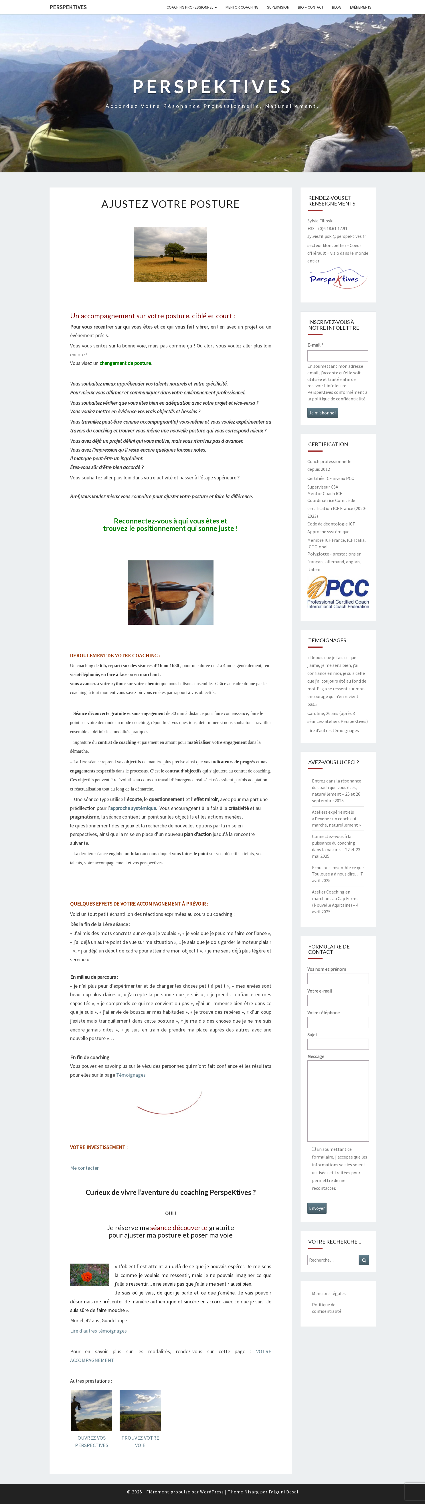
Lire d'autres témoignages (333, 730)
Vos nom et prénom (338, 973)
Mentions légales (329, 1293)
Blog (336, 7)
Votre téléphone (338, 1017)
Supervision (278, 7)
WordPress (212, 1492)
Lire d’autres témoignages (98, 1330)
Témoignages (131, 1075)
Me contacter (84, 1168)
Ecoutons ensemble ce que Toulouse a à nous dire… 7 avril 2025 (338, 874)
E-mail (315, 345)
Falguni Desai (283, 1492)
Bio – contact (310, 7)
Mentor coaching (242, 7)
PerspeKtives (68, 7)
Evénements (360, 7)
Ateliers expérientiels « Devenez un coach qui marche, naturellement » (336, 818)
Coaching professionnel (192, 7)
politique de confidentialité (338, 399)
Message (338, 1098)
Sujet (338, 1039)
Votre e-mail (338, 995)
